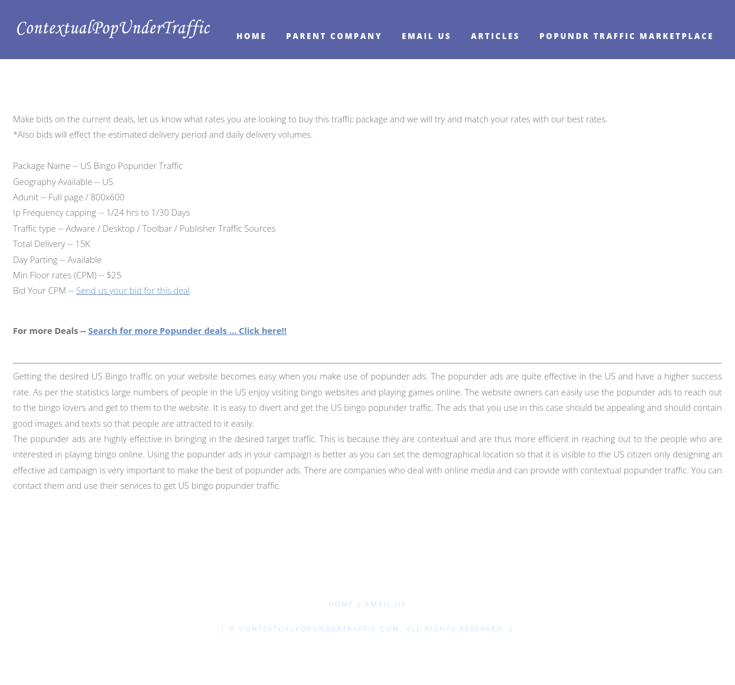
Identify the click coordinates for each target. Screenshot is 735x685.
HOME (251, 36)
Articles (495, 36)
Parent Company (334, 36)
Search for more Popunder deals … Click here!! (187, 330)
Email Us (426, 36)
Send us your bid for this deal (133, 290)
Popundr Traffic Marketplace (626, 36)
